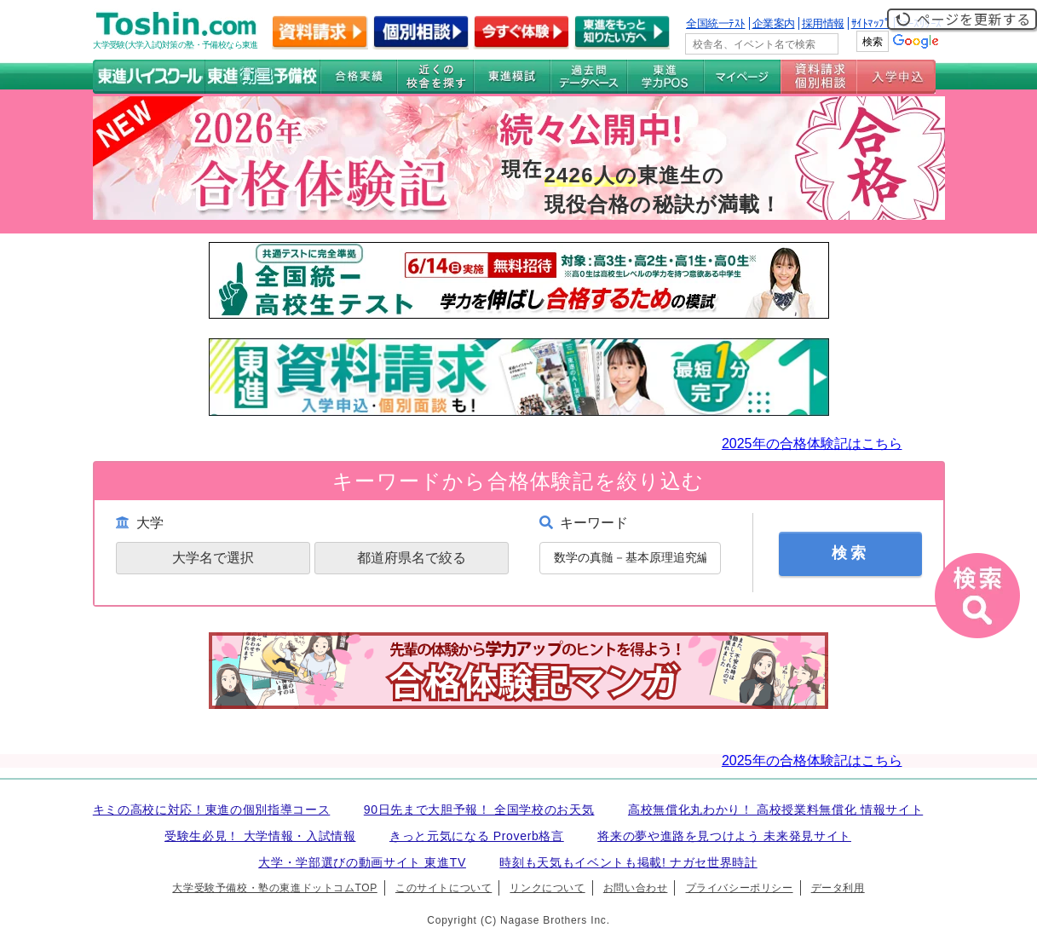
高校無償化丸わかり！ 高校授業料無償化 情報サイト (775, 809)
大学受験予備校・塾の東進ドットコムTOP (274, 888)
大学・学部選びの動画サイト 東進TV (362, 862)
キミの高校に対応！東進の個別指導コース (212, 809)
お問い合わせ (635, 888)
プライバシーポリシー (739, 888)
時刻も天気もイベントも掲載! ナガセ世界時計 (628, 862)
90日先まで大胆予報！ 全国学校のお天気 (479, 809)
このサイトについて (443, 888)
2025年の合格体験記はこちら (812, 443)
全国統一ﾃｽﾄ (716, 23)
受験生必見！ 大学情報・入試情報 (259, 836)
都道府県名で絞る (411, 557)
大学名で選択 (213, 557)
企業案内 (773, 23)
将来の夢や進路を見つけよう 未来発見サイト (724, 836)
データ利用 (838, 888)
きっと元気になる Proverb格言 (476, 836)
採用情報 (823, 23)
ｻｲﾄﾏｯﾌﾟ (870, 23)
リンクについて (547, 888)
